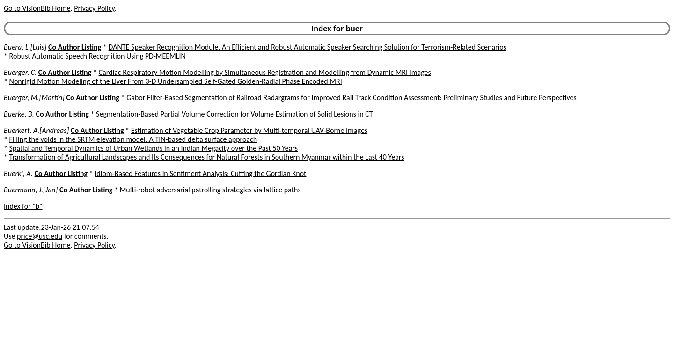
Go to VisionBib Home (37, 8)
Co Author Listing (74, 47)
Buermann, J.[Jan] (31, 189)
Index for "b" (23, 206)
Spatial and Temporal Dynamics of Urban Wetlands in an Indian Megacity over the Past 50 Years (153, 148)
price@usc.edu (39, 236)
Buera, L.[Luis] (25, 47)
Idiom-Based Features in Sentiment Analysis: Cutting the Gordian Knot (200, 173)
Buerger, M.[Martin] (34, 97)
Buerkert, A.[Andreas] (36, 130)
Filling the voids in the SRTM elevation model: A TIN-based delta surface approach (133, 139)
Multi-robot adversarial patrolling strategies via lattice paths (210, 189)
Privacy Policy (94, 8)
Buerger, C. (20, 72)
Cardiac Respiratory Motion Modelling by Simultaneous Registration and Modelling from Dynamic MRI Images (265, 72)
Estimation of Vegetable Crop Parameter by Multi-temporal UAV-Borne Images (249, 130)
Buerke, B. (19, 114)
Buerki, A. (18, 173)
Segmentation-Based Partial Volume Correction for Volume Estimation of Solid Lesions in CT (234, 114)
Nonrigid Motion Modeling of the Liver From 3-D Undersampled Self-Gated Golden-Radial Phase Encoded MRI (175, 81)
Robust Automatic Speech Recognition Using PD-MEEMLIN (97, 55)
